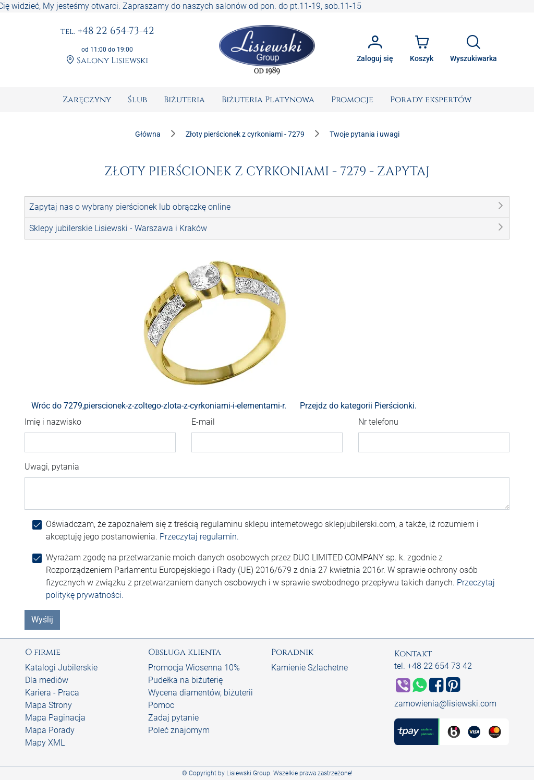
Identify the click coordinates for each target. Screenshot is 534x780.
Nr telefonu (378, 422)
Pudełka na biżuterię (185, 680)
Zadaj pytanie (173, 718)
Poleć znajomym (179, 730)
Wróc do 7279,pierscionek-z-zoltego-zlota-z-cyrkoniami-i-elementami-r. (158, 406)
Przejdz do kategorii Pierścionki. (358, 406)
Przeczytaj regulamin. (199, 537)
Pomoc (161, 705)
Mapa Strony (48, 705)
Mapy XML (45, 743)
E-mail (203, 422)
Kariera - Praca (52, 693)
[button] (267, 207)
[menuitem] (86, 99)
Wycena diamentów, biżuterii (200, 693)
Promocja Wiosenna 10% (194, 668)
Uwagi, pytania (52, 467)
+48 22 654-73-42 (107, 31)
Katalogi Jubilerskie (61, 668)
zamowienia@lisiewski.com (445, 704)
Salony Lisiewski (107, 60)
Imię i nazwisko (53, 422)
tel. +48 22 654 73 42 (433, 666)
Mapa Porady (50, 730)
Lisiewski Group (248, 773)
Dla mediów (46, 680)
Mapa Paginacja (55, 718)
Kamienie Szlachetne (309, 668)
